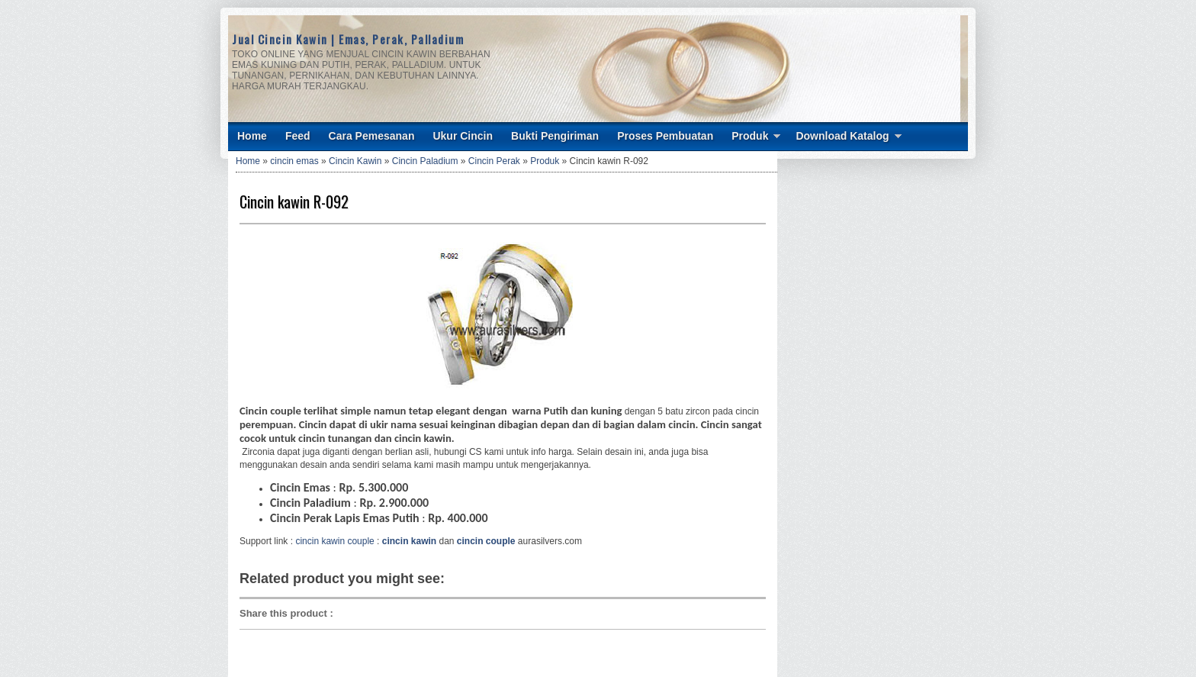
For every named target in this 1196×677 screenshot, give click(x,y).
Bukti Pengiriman (555, 136)
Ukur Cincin (462, 136)
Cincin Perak (494, 161)
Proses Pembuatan (665, 136)
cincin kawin (409, 541)
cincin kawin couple (334, 541)
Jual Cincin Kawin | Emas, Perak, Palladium (348, 39)
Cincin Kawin (355, 161)
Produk (749, 136)
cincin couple (486, 541)
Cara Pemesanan (372, 136)
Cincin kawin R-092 (294, 201)
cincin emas (294, 161)
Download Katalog (842, 136)
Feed (297, 136)
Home (252, 136)
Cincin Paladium (425, 161)
